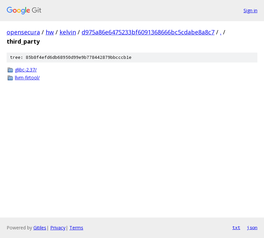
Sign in (250, 10)
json (252, 227)
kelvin (67, 32)
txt (236, 227)
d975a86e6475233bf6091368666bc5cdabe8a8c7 (148, 32)
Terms (76, 227)
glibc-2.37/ (26, 69)
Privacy (57, 227)
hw (50, 32)
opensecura (23, 32)
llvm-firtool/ (27, 77)
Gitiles (39, 227)
